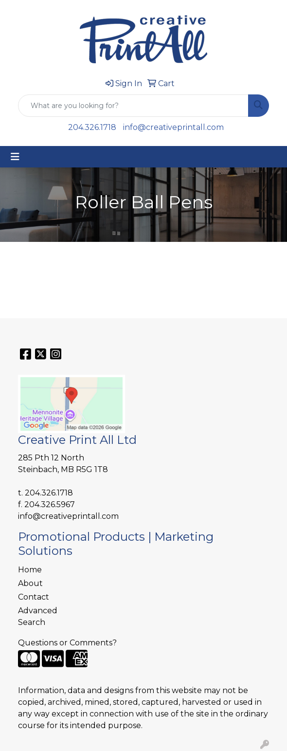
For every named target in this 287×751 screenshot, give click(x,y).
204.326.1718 (92, 127)
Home (30, 569)
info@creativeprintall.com (173, 127)
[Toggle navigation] (15, 157)
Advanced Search (37, 616)
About (30, 583)
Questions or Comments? (67, 642)
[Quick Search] (133, 105)
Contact (33, 597)
